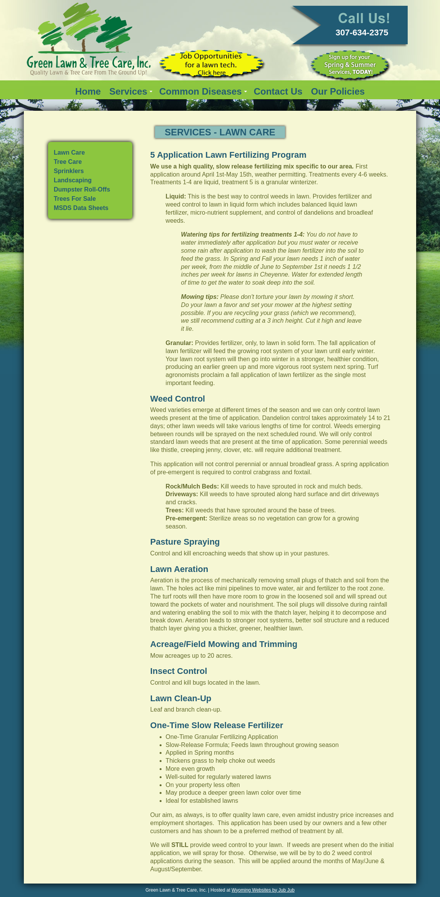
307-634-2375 (362, 32)
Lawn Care (69, 152)
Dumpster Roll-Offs (82, 189)
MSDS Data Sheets (81, 208)
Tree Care (68, 161)
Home (88, 91)
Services (128, 91)
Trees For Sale (75, 198)
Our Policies (338, 91)
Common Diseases (200, 91)
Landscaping (73, 180)
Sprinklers (69, 171)
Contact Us (278, 91)
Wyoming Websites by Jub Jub (263, 890)
